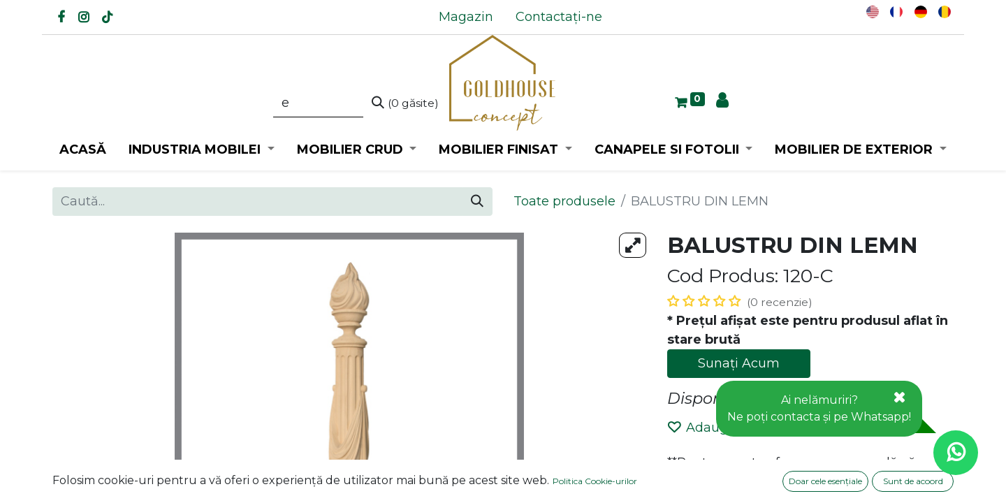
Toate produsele (564, 201)
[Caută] (405, 103)
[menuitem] (466, 17)
